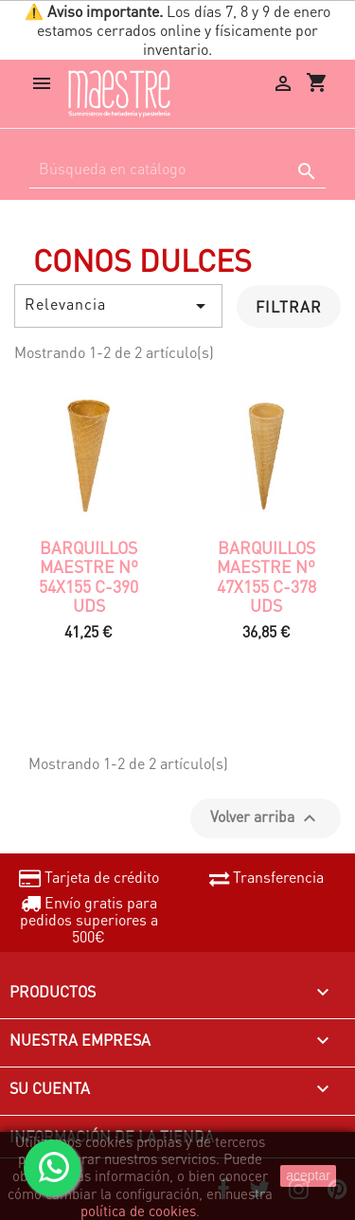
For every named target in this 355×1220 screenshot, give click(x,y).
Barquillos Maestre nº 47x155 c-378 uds (266, 576)
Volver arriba (265, 818)
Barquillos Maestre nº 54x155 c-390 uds (88, 576)
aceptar (308, 1175)
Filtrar (289, 306)
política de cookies (138, 1210)
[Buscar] (177, 169)
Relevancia (118, 305)
